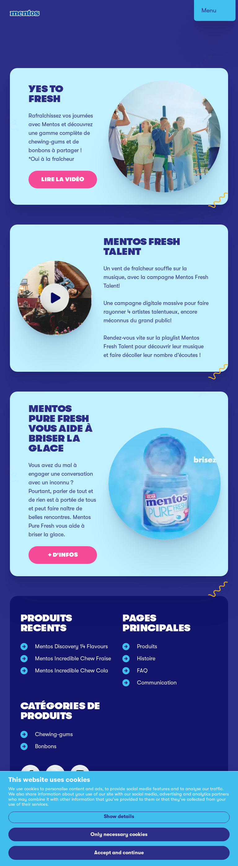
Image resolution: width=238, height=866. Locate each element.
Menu (208, 10)
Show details (119, 816)
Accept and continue (119, 852)
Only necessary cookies (119, 834)
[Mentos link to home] (25, 13)
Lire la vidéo (62, 179)
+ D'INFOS (63, 554)
